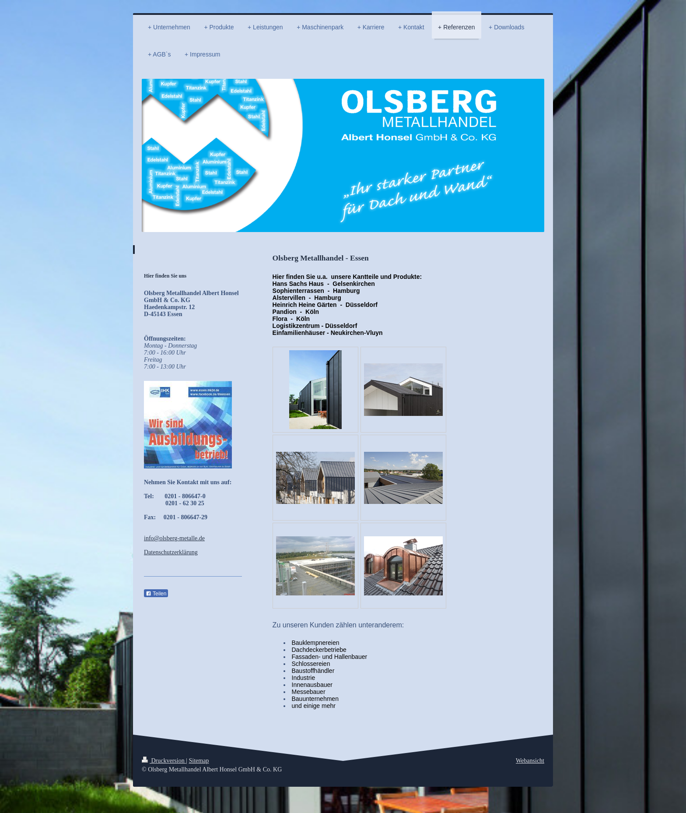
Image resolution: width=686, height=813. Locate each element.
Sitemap (199, 760)
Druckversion (164, 760)
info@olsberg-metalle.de (174, 538)
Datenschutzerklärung (171, 552)
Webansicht (530, 760)
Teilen (156, 594)
